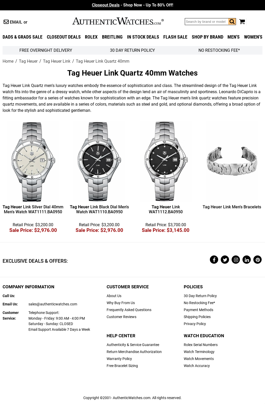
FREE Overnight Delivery (45, 50)
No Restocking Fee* (219, 50)
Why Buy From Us (121, 303)
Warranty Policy (119, 359)
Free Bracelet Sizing (122, 366)
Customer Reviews (121, 317)
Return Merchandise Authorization (134, 352)
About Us (114, 296)
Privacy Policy (195, 324)
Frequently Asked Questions (129, 310)
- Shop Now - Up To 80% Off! (132, 5)
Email (16, 22)
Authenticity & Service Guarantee (133, 345)
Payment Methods (198, 310)
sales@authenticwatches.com (52, 304)
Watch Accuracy (197, 366)
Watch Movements (199, 359)
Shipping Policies (197, 317)
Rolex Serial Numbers (201, 345)
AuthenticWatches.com (123, 21)
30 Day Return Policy (200, 296)
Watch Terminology (199, 352)
